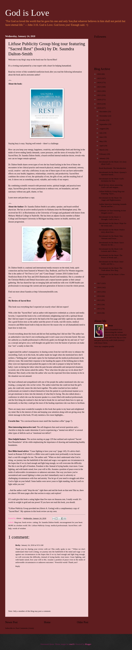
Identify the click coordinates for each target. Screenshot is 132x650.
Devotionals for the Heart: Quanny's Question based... (113, 173)
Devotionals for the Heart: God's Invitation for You (111, 180)
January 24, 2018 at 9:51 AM (32, 545)
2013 (99, 300)
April (101, 146)
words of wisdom (19, 528)
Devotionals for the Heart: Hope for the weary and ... (112, 224)
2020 (99, 100)
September (103, 124)
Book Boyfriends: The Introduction (112, 168)
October (102, 120)
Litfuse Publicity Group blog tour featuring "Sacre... (111, 192)
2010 (99, 313)
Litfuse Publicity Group (41, 525)
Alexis (110, 326)
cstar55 (71, 644)
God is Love (27, 13)
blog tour (17, 522)
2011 (99, 309)
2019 (99, 104)
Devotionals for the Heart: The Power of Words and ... (110, 256)
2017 (99, 283)
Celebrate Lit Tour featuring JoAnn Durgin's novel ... (112, 212)
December (103, 112)
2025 (99, 78)
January (102, 158)
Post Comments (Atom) (25, 628)
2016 (99, 287)
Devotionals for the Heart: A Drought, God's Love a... (110, 218)
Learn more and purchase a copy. (21, 198)
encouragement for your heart (71, 522)
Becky (17, 545)
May (101, 141)
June (101, 137)
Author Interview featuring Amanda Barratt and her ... (112, 205)
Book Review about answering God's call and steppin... (110, 186)
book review (27, 522)
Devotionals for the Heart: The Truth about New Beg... (110, 269)
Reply (17, 566)
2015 (99, 292)
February (103, 154)
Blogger (88, 644)
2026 (99, 74)
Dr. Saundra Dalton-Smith (49, 522)
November (103, 116)
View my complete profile (104, 346)
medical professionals (59, 525)
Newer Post (11, 622)
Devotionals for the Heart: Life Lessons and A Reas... (111, 250)
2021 (99, 95)
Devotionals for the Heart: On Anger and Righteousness (110, 199)
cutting (35, 522)
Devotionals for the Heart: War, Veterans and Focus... (111, 237)
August (102, 129)
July (101, 133)
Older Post (82, 622)
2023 (99, 87)
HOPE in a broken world (17, 525)
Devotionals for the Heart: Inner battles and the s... (111, 263)
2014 (99, 296)
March (102, 150)
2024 (99, 83)
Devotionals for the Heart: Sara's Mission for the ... (111, 244)
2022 (99, 91)
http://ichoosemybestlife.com (45, 292)
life (29, 525)
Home (47, 622)
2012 (99, 305)
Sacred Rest (72, 525)
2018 (99, 108)
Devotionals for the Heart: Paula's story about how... (112, 231)
